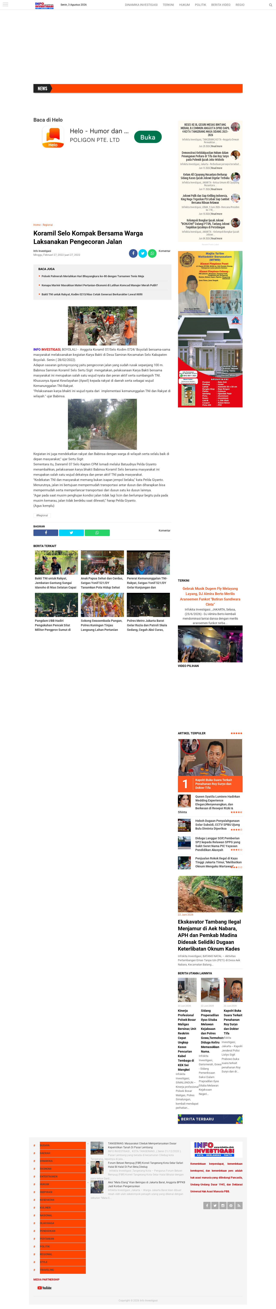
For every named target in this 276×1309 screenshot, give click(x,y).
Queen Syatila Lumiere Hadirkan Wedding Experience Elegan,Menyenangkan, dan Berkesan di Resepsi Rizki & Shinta (209, 804)
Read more (216, 146)
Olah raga (47, 1223)
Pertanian (47, 1238)
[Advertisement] (138, 49)
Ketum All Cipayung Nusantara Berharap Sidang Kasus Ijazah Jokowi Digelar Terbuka (205, 176)
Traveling (47, 1269)
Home (37, 224)
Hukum (44, 1184)
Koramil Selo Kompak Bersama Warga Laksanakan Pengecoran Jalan (88, 237)
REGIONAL (243, 4)
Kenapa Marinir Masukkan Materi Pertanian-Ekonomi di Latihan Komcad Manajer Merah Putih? (100, 285)
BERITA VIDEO (221, 4)
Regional (48, 224)
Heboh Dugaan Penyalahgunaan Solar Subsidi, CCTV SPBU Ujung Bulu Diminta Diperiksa (217, 824)
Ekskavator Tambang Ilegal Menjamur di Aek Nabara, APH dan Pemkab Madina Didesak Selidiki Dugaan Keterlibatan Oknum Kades (209, 935)
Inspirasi (46, 1192)
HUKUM (184, 4)
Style (43, 1262)
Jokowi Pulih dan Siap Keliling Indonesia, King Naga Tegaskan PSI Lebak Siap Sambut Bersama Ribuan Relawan (205, 199)
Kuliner (45, 1207)
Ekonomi (46, 1168)
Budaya (45, 1145)
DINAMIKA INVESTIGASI (141, 4)
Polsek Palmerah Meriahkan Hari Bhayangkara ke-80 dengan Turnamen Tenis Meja (93, 276)
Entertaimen (48, 1176)
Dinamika (46, 1161)
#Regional (42, 515)
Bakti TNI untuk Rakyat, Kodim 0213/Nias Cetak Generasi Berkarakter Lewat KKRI (92, 294)
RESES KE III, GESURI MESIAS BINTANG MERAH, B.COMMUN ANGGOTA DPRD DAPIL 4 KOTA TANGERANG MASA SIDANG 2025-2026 (205, 130)
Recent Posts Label (210, 244)
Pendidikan (47, 1231)
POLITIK (200, 4)
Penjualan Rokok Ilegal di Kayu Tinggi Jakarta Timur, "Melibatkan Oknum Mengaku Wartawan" (218, 862)
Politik (45, 1246)
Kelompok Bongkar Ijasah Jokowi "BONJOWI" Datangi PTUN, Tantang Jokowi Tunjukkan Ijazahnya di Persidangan (205, 224)
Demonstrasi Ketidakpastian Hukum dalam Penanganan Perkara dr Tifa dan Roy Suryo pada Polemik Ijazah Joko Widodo (205, 156)
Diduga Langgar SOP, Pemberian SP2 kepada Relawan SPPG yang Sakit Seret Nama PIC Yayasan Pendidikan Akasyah (217, 844)
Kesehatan (47, 1199)
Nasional (46, 1215)
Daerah (45, 1153)
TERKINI (168, 4)
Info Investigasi (149, 1300)
